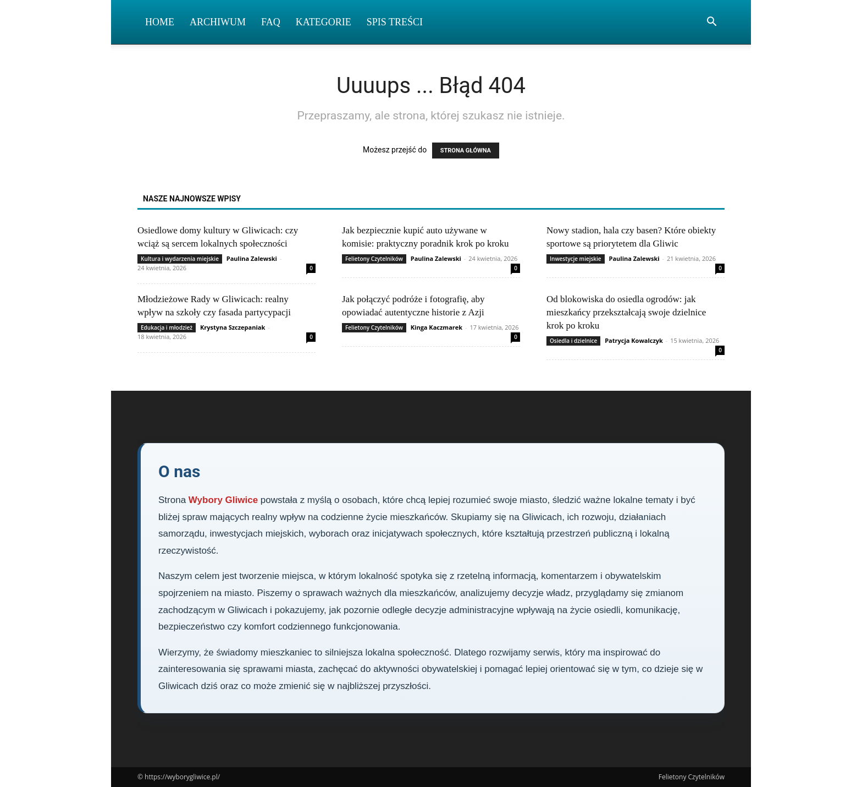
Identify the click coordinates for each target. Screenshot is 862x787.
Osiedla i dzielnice (573, 341)
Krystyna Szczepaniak (232, 327)
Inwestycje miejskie (575, 259)
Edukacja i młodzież (166, 327)
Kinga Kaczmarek (436, 327)
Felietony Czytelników (374, 259)
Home (159, 22)
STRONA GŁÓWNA (465, 150)
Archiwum (218, 22)
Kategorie (323, 22)
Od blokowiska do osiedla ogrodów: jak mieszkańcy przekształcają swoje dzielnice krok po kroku (626, 312)
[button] (711, 23)
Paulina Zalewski (251, 258)
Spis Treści (395, 22)
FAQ (270, 22)
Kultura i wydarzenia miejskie (180, 259)
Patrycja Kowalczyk (634, 340)
